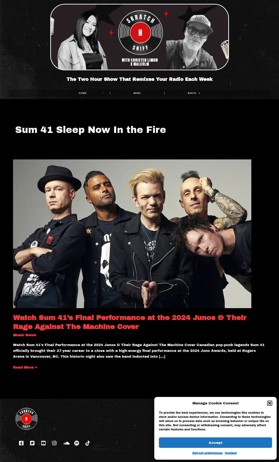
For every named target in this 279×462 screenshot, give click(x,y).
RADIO (194, 93)
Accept (215, 443)
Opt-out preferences (207, 453)
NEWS (137, 93)
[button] (269, 403)
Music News (24, 335)
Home (83, 93)
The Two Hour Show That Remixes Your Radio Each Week (139, 79)
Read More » (25, 367)
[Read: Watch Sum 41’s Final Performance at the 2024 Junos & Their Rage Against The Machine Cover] (132, 233)
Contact (231, 453)
